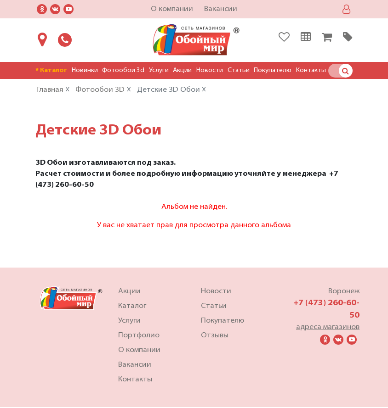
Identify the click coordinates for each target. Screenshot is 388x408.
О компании (172, 9)
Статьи (239, 70)
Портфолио (139, 336)
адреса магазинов (327, 328)
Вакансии (220, 9)
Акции (182, 70)
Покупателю (272, 70)
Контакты (311, 70)
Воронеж (343, 292)
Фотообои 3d (123, 70)
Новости (209, 70)
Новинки (85, 70)
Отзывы (214, 336)
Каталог (51, 70)
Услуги (159, 70)
